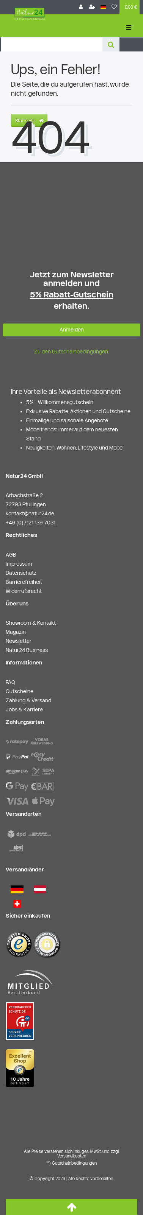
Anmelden (72, 330)
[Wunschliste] (114, 7)
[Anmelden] (80, 7)
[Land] (103, 7)
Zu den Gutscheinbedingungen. (71, 351)
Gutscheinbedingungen (74, 1163)
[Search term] (51, 44)
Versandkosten (71, 1155)
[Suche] (110, 44)
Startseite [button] (29, 120)
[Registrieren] (92, 7)
